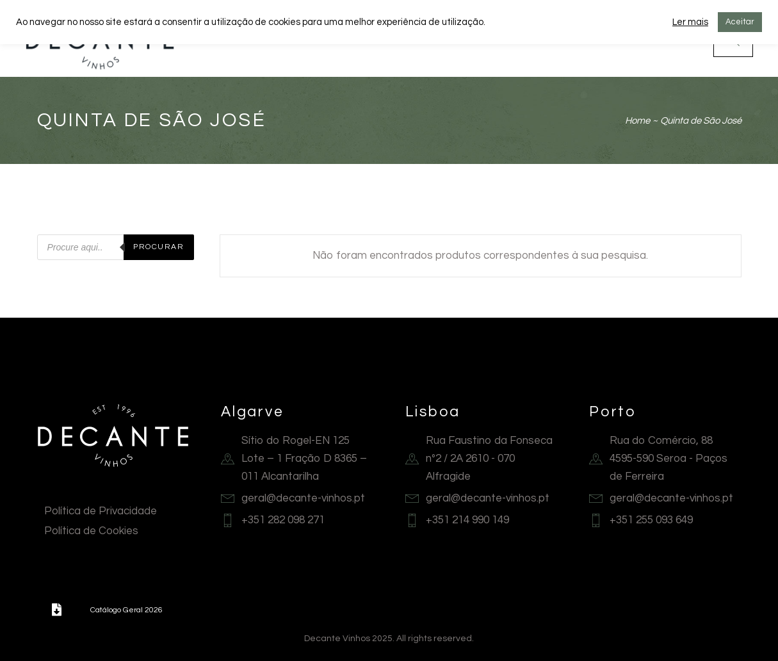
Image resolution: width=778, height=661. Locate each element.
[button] (57, 610)
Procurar (158, 247)
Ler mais (690, 22)
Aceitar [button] (739, 21)
